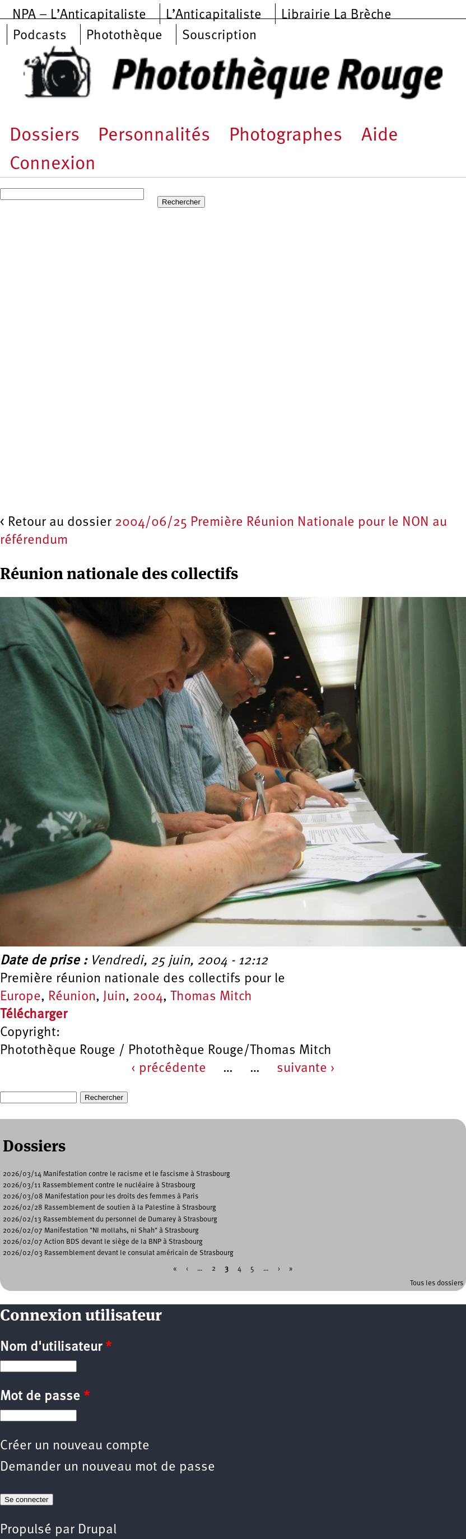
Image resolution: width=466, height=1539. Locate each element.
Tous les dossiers (436, 1283)
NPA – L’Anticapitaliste (79, 15)
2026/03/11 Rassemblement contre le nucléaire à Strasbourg (99, 1185)
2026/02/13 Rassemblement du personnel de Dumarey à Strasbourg (110, 1219)
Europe (20, 997)
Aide (379, 136)
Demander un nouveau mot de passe (107, 1467)
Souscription (219, 36)
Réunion (72, 997)
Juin (114, 997)
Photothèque (124, 36)
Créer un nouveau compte (75, 1446)
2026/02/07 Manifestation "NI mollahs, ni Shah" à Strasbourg (101, 1230)
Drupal (97, 1530)
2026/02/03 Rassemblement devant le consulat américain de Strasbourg (118, 1253)
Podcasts (40, 36)
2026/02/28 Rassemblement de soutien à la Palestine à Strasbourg (109, 1207)
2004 (148, 997)
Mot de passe (45, 1396)
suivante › (306, 1068)
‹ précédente (168, 1068)
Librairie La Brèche (336, 15)
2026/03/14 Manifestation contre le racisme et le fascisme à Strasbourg (116, 1174)
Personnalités (154, 136)
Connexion (53, 164)
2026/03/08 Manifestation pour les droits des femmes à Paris (100, 1196)
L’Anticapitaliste (214, 15)
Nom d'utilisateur (55, 1347)
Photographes (285, 136)
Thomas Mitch (211, 997)
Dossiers (45, 136)
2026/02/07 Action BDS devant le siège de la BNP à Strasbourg (103, 1242)
